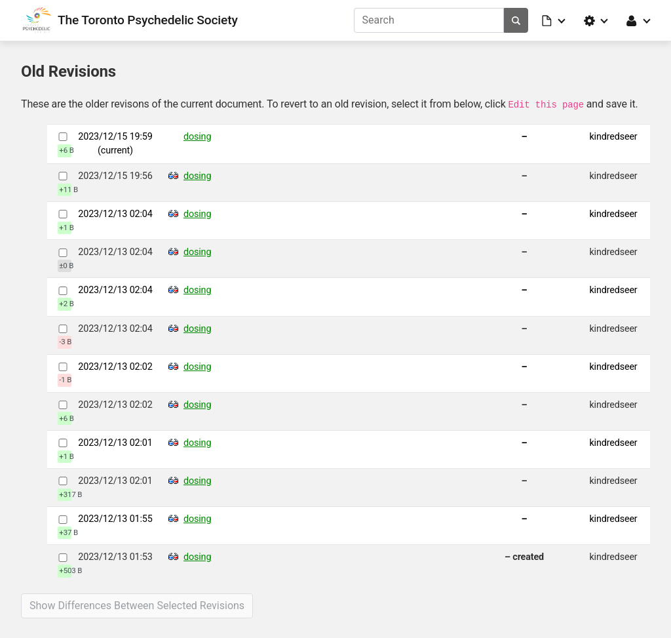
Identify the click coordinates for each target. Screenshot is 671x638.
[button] (554, 20)
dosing (197, 136)
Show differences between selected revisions (136, 605)
